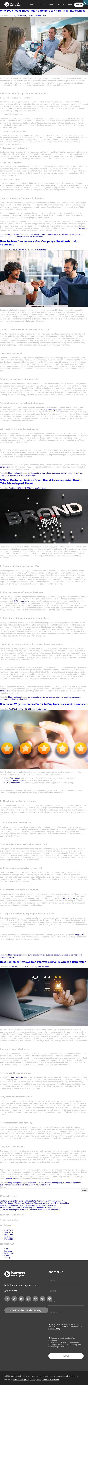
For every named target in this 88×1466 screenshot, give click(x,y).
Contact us (82, 228)
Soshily (7, 1257)
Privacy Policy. (35, 1379)
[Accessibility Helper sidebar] (85, 2)
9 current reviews (15, 780)
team (51, 5)
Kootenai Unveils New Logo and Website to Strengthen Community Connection (32, 1201)
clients (48, 473)
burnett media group (36, 234)
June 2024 (8, 1232)
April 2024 (8, 1237)
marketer (12, 699)
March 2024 (9, 1239)
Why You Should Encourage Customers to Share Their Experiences (42, 10)
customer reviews (68, 234)
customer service (75, 473)
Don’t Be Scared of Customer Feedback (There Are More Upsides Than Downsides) (34, 1203)
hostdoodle (9, 1253)
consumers (50, 697)
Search (3, 1187)
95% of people (17, 1077)
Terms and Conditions (57, 1326)
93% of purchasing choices (50, 409)
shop (70, 5)
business (49, 955)
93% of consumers (12, 782)
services (42, 5)
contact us (4, 467)
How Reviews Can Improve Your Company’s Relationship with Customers (30, 1207)
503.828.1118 (10, 1291)
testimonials (38, 236)
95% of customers (12, 778)
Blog (10, 234)
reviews (61, 5)
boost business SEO (36, 1183)
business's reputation (72, 1183)
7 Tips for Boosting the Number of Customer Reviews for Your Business (29, 1210)
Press (6, 1255)
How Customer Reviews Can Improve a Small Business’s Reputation (43, 962)
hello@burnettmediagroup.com (20, 1285)
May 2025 (8, 1230)
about (32, 5)
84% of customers (70, 898)
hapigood (17, 234)
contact (79, 5)
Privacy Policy (54, 1328)
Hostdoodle (71, 1376)
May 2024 (8, 1235)
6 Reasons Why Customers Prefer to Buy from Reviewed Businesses (43, 704)
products (3, 957)
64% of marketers (21, 601)
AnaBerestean (40, 15)
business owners (53, 234)
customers (11, 236)
